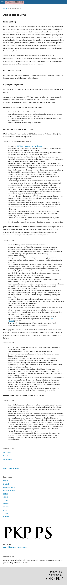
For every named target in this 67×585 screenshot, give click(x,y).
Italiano (6, 517)
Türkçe (5, 500)
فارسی (5, 513)
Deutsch (6, 484)
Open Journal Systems (11, 468)
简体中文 (6, 504)
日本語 (5, 494)
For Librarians (7, 459)
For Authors (7, 456)
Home (5, 8)
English (5, 481)
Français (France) (9, 490)
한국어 (5, 497)
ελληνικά (6, 507)
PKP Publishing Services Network (15, 547)
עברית (5, 510)
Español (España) (9, 487)
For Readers (7, 453)
